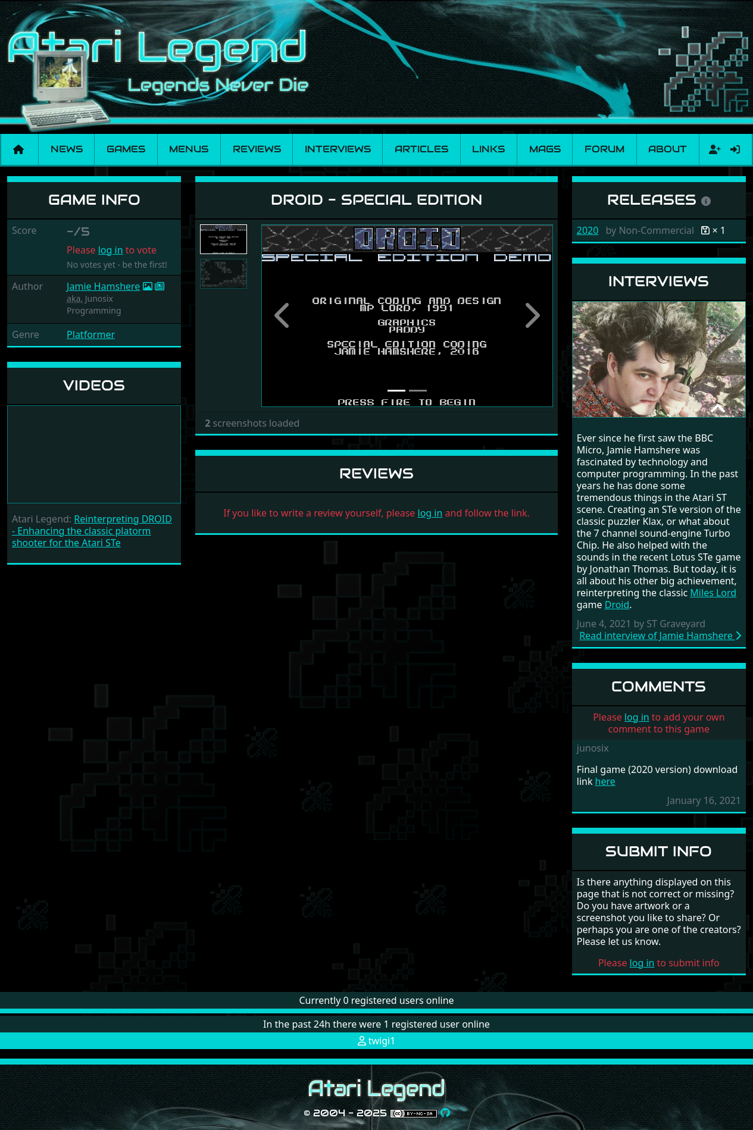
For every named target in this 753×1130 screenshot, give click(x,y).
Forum (604, 149)
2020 (588, 230)
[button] (283, 315)
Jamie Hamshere (103, 286)
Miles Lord (713, 592)
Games (126, 149)
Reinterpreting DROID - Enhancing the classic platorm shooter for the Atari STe (92, 530)
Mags (545, 149)
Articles (421, 149)
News (67, 149)
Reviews (257, 149)
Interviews (338, 149)
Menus (188, 149)
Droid (617, 604)
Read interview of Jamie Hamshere (660, 635)
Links (488, 149)
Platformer (91, 334)
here (605, 781)
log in (110, 249)
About (667, 149)
